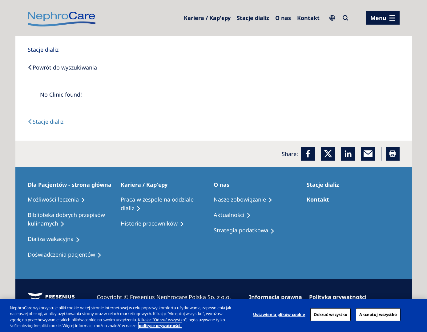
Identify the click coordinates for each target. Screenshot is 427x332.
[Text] (45, 121)
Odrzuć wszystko (330, 314)
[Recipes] (74, 219)
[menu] (383, 18)
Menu (378, 18)
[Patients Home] (72, 184)
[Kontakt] (308, 18)
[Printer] (393, 154)
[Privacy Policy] (340, 297)
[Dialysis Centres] (207, 18)
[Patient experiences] (67, 254)
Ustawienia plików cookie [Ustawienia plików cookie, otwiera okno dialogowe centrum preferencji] (279, 314)
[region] (213, 315)
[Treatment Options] (59, 199)
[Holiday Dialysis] (57, 239)
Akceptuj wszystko (378, 314)
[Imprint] (278, 297)
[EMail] (368, 154)
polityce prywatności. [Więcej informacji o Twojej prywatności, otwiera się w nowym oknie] (160, 325)
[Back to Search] (62, 67)
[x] (328, 154)
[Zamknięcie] (417, 314)
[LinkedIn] (348, 154)
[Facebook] (308, 154)
